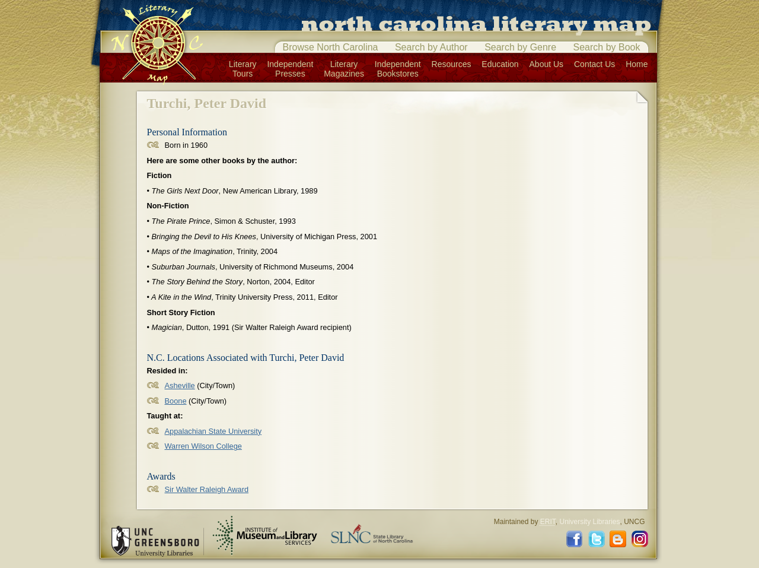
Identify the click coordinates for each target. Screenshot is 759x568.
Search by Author (431, 47)
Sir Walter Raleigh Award (207, 489)
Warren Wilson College (203, 446)
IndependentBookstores (398, 68)
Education (499, 64)
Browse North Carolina (330, 47)
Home (637, 64)
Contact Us (594, 64)
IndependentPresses (290, 68)
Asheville (180, 385)
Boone (176, 400)
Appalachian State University (213, 431)
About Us (547, 64)
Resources (451, 64)
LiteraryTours (243, 68)
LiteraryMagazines (344, 68)
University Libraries (589, 522)
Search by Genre (520, 47)
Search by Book (606, 47)
